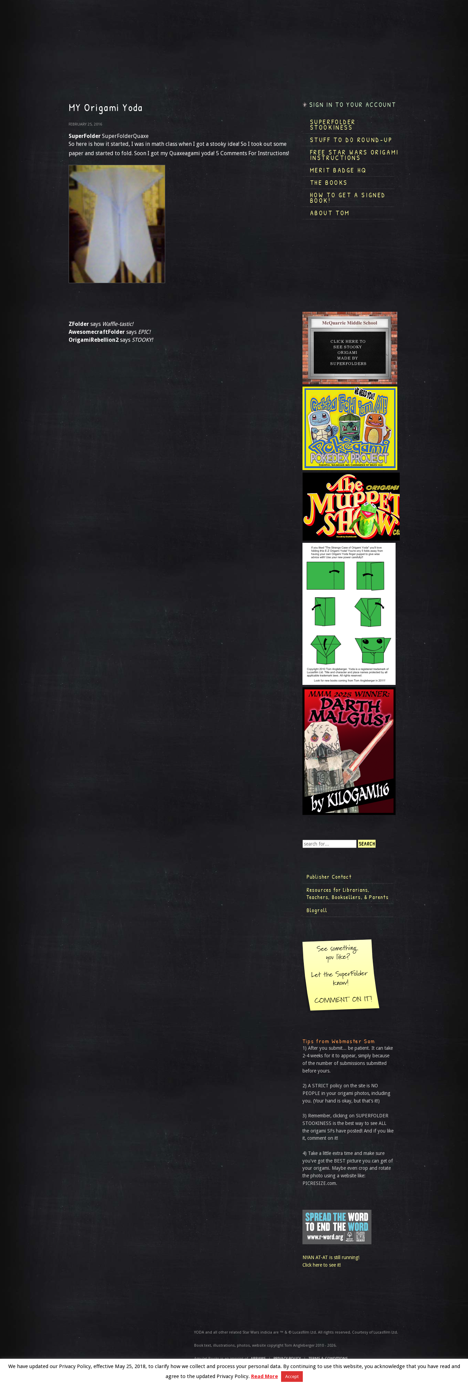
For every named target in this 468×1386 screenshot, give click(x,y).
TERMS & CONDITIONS (328, 1358)
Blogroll (317, 910)
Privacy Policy (287, 1358)
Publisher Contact (329, 876)
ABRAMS (258, 1358)
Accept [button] (292, 1376)
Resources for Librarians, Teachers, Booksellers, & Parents (348, 893)
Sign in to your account (352, 104)
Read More (264, 1376)
